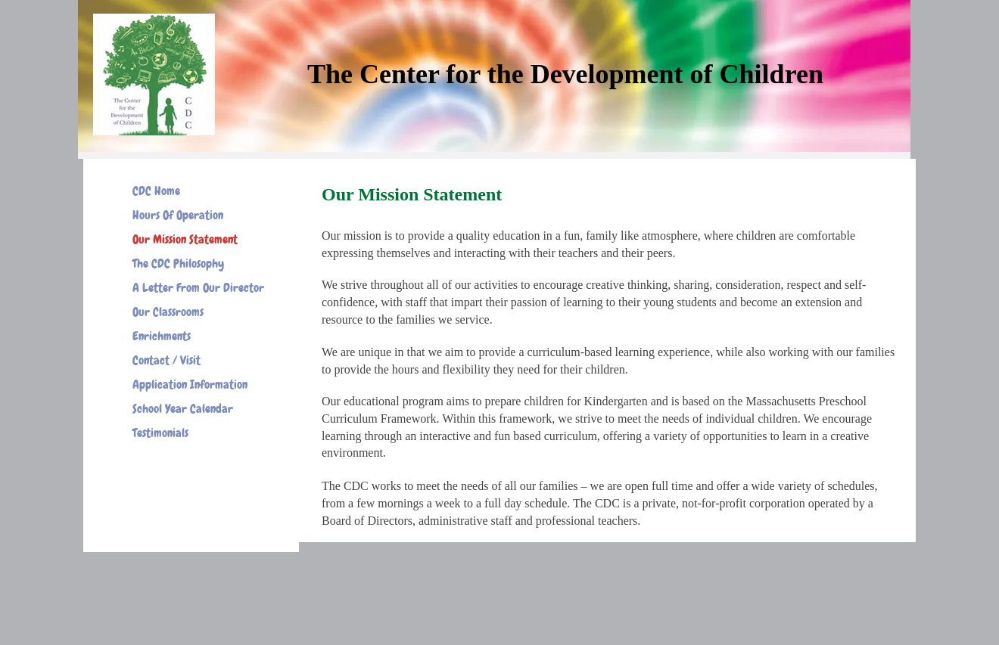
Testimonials (160, 433)
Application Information (189, 384)
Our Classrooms (168, 312)
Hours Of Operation (177, 215)
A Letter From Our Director (198, 288)
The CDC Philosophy (178, 263)
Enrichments (161, 336)
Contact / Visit (166, 360)
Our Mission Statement (185, 239)
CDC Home (156, 191)
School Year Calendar (182, 409)
